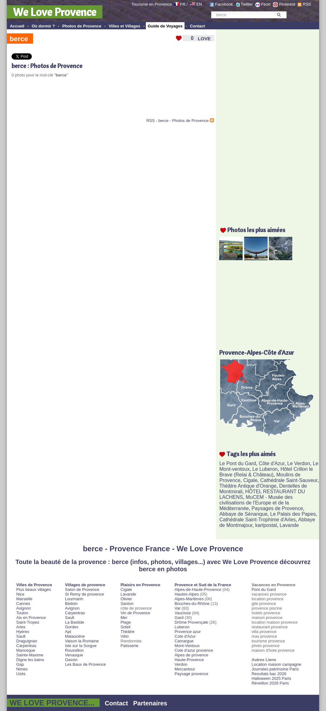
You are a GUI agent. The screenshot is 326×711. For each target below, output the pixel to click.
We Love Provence (54, 12)
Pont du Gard (264, 589)
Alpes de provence (191, 655)
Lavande (289, 525)
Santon (127, 603)
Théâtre (128, 631)
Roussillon (74, 650)
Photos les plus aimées (256, 230)
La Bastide (74, 622)
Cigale (250, 480)
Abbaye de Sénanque (243, 514)
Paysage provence (191, 673)
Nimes (22, 669)
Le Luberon (265, 469)
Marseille (24, 599)
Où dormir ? (43, 26)
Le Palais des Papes (293, 514)
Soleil (126, 627)
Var (177, 608)
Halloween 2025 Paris (271, 678)
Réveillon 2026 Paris (270, 683)
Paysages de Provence (277, 508)
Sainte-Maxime (29, 655)
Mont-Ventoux (187, 645)
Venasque (74, 655)
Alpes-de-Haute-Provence (198, 589)
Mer (124, 617)
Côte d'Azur (271, 463)
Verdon (181, 664)
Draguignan (26, 641)
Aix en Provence (31, 617)
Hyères (22, 631)
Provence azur (188, 631)
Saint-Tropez (27, 622)
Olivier (126, 599)
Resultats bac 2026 (269, 673)
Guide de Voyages (165, 26)
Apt (68, 631)
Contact (197, 26)
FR (182, 4)
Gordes (71, 627)
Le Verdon (298, 463)
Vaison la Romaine (82, 641)
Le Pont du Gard (237, 463)
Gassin (71, 659)
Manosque (25, 650)
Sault (21, 636)
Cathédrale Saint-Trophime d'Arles (257, 519)
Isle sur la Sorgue (80, 645)
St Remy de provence (84, 594)
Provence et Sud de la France (203, 584)
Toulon (22, 613)
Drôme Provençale (191, 622)
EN (199, 4)
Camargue (184, 641)
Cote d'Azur (185, 636)
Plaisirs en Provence (140, 584)
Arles (21, 627)
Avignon (23, 608)
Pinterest (287, 4)
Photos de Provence (81, 26)
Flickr (266, 4)
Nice (20, 594)
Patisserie (129, 645)
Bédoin (71, 603)
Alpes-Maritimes (189, 599)
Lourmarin (74, 599)
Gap (20, 664)
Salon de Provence (82, 589)
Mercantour (185, 669)
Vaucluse (183, 613)
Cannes (23, 603)
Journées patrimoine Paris (275, 669)
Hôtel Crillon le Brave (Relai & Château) (266, 471)
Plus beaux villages (33, 589)
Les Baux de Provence (85, 664)
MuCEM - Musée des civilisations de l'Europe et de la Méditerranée (256, 502)
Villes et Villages (124, 26)
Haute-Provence (189, 659)
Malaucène (75, 636)
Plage (126, 622)
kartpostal (266, 525)
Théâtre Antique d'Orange (247, 486)
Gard (179, 617)
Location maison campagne (276, 664)
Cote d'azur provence (194, 650)
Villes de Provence (34, 584)
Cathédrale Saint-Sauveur (288, 480)
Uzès (21, 673)
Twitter (247, 4)
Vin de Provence (135, 613)
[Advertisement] (85, 102)
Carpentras (26, 645)
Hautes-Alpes (187, 594)
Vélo (125, 636)
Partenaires (150, 703)
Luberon (182, 627)
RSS (307, 4)
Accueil (17, 26)
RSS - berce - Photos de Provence (177, 120)
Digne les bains (30, 659)
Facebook (224, 4)
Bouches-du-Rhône (192, 603)
